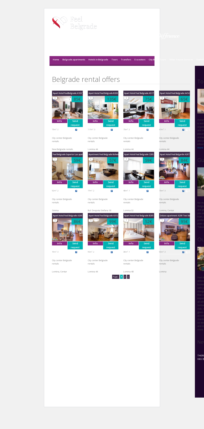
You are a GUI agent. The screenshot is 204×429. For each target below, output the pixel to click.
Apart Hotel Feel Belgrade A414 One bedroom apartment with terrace (175, 93)
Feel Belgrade (59, 72)
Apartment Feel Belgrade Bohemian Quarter (104, 154)
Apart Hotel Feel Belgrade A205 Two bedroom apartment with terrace (68, 215)
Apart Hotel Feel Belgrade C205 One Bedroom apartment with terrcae (139, 154)
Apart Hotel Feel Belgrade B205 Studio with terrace (139, 215)
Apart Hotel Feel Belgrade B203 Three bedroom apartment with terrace (104, 93)
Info (59, 121)
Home (56, 59)
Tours (114, 59)
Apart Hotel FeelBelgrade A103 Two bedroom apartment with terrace (68, 93)
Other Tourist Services (181, 59)
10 (116, 129)
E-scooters (139, 59)
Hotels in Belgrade (98, 59)
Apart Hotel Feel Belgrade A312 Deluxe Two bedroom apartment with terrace (104, 215)
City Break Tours (157, 59)
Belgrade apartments (73, 59)
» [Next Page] (128, 276)
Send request (75, 123)
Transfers (126, 59)
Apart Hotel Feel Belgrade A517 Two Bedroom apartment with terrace (139, 93)
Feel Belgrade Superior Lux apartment (68, 154)
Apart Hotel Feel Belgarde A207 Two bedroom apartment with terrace (175, 154)
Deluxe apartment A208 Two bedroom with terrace (175, 215)
